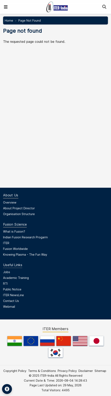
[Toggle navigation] (6, 7)
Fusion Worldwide (15, 248)
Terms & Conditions (42, 371)
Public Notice (12, 289)
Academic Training (16, 278)
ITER (6, 243)
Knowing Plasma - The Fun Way (25, 254)
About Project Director (19, 208)
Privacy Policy (67, 371)
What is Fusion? (14, 231)
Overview (9, 202)
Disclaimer (85, 371)
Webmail (9, 306)
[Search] (104, 7)
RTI (5, 283)
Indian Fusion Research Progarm (25, 237)
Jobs (6, 272)
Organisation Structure (19, 214)
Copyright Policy (14, 371)
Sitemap (100, 371)
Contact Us (11, 301)
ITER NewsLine (13, 295)
